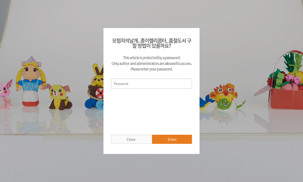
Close (131, 139)
